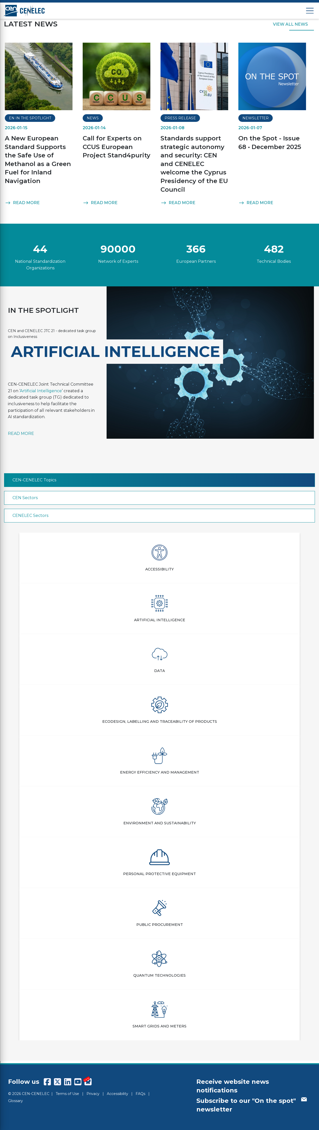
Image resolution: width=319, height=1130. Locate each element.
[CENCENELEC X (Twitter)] (57, 1082)
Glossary (15, 1101)
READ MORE (22, 203)
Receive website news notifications (232, 1086)
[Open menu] (309, 11)
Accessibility (117, 1093)
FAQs (140, 1093)
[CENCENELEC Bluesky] (88, 1082)
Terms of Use (67, 1093)
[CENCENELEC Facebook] (47, 1082)
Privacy (92, 1093)
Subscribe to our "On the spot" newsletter (251, 1104)
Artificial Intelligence (41, 390)
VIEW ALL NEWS (290, 24)
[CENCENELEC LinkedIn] (68, 1082)
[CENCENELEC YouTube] (78, 1082)
